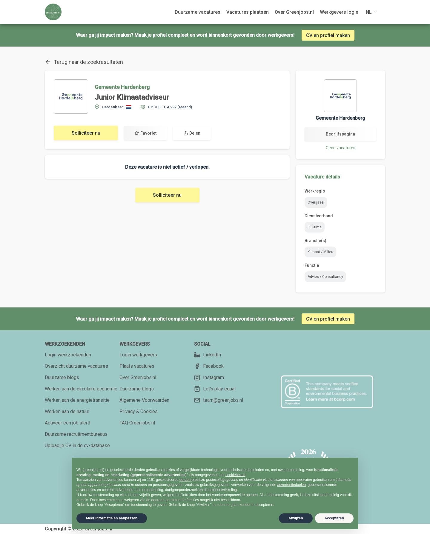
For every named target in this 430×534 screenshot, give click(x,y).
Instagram (209, 378)
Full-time (315, 227)
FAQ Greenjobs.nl (137, 423)
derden (185, 480)
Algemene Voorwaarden (144, 400)
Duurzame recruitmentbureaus (76, 434)
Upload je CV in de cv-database (77, 445)
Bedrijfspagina (340, 134)
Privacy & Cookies (138, 411)
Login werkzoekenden (68, 355)
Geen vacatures (340, 147)
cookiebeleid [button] (235, 475)
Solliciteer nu (86, 133)
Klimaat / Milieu (320, 252)
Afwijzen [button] (295, 518)
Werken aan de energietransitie (77, 400)
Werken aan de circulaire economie (81, 389)
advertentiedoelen (291, 485)
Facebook (209, 366)
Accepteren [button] (334, 518)
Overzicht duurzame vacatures (76, 366)
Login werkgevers (138, 355)
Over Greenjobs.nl (137, 377)
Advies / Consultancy (325, 277)
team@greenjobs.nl (218, 400)
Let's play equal (215, 389)
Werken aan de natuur (67, 411)
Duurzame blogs (62, 377)
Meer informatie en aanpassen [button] (111, 518)
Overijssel (316, 202)
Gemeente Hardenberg (122, 87)
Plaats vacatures (136, 366)
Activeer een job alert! (67, 423)
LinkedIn (207, 355)
